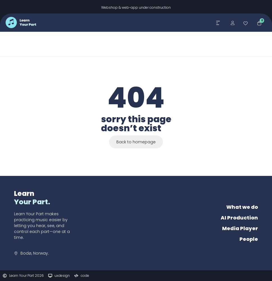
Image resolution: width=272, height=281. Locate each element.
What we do (242, 206)
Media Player (240, 228)
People (248, 239)
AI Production (239, 217)
